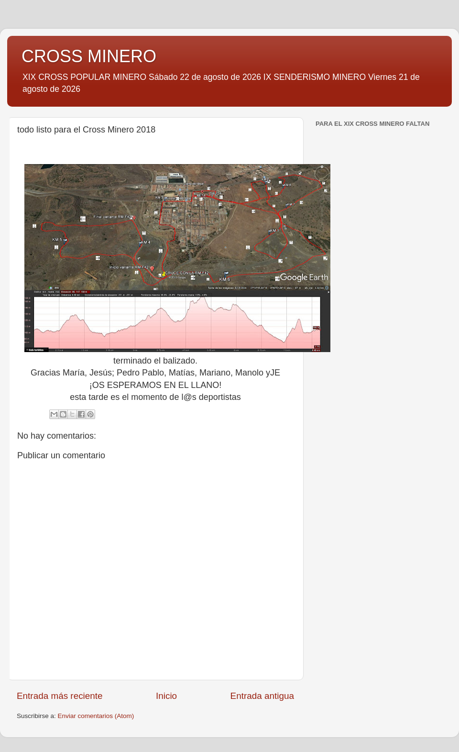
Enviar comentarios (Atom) (96, 715)
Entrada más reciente (60, 696)
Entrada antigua (262, 696)
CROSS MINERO (89, 56)
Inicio (166, 696)
